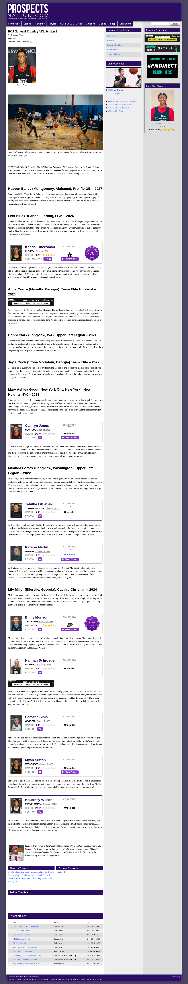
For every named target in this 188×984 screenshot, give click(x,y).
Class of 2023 (43, 551)
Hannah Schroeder (40, 660)
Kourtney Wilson (39, 800)
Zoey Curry (111, 40)
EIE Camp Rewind (20, 943)
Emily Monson (37, 617)
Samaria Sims (36, 717)
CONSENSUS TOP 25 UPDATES (25, 926)
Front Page (14, 24)
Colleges (90, 24)
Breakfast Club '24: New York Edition (122, 101)
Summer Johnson (113, 54)
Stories (27, 24)
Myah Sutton (35, 760)
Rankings (40, 24)
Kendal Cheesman (40, 247)
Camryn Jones (37, 426)
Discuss (117, 93)
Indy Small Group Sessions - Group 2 (26, 964)
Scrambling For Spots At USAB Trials (27, 955)
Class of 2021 (43, 251)
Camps (102, 24)
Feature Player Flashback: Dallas (120, 105)
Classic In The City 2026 (22, 935)
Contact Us (125, 24)
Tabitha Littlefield (39, 504)
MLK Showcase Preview (22, 939)
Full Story (109, 93)
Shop (113, 24)
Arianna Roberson (162, 123)
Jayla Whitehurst (113, 50)
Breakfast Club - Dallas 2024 (118, 108)
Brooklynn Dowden (114, 45)
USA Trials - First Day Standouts (25, 960)
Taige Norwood (112, 36)
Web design (177, 977)
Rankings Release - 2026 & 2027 (25, 947)
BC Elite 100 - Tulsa (115, 111)
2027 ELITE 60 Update (21, 931)
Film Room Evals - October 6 (23, 951)
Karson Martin (36, 547)
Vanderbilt (60, 872)
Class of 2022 (44, 664)
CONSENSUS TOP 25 (71, 24)
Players (52, 24)
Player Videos (71, 259)
